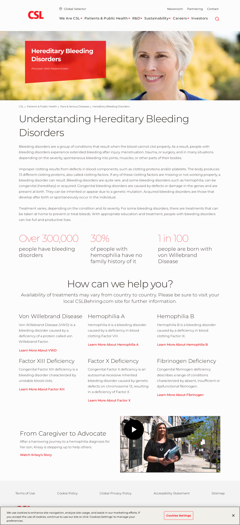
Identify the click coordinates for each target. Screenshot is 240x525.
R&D (138, 18)
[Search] (217, 18)
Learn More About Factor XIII (42, 389)
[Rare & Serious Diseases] (74, 106)
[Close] (233, 515)
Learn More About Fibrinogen (180, 395)
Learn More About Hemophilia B (182, 344)
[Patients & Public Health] (42, 106)
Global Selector (72, 9)
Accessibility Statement (172, 493)
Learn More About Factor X (109, 400)
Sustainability (158, 18)
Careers (182, 18)
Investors (199, 18)
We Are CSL (71, 18)
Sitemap (218, 493)
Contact (213, 9)
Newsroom (175, 9)
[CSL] (21, 106)
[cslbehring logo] (36, 15)
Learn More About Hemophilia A (113, 344)
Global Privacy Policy (115, 493)
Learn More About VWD (38, 350)
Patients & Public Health (108, 18)
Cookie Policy (67, 493)
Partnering (195, 9)
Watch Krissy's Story (36, 455)
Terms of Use (25, 493)
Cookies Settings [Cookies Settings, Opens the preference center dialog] (178, 515)
